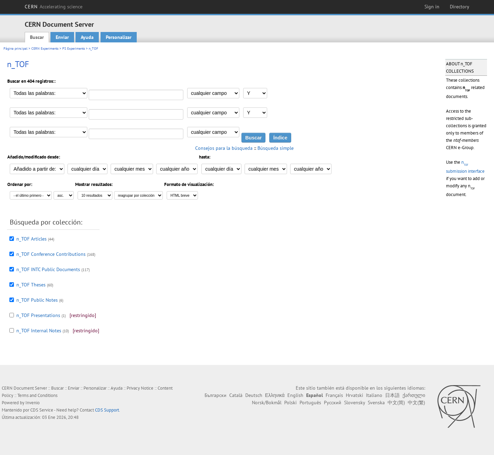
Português (310, 402)
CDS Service (41, 410)
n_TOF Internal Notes (38, 330)
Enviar (62, 37)
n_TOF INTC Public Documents (48, 269)
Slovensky (354, 402)
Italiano (374, 395)
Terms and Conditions (37, 395)
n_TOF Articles (31, 239)
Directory (459, 6)
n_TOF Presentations (38, 315)
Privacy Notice (140, 388)
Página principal (15, 48)
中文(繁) (416, 402)
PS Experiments (73, 48)
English (295, 395)
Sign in (431, 6)
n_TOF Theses (31, 285)
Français (334, 395)
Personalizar (119, 37)
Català (235, 395)
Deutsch (253, 395)
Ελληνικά (275, 395)
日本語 (392, 395)
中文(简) (396, 402)
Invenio (32, 403)
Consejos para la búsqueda (224, 148)
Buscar (37, 37)
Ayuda (87, 37)
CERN (53, 6)
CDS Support (107, 410)
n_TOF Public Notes (37, 300)
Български (215, 395)
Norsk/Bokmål (266, 402)
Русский (332, 402)
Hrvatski (354, 395)
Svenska (376, 402)
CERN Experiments (44, 48)
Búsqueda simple (275, 148)
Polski (290, 402)
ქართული (414, 395)
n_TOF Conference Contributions (51, 254)
